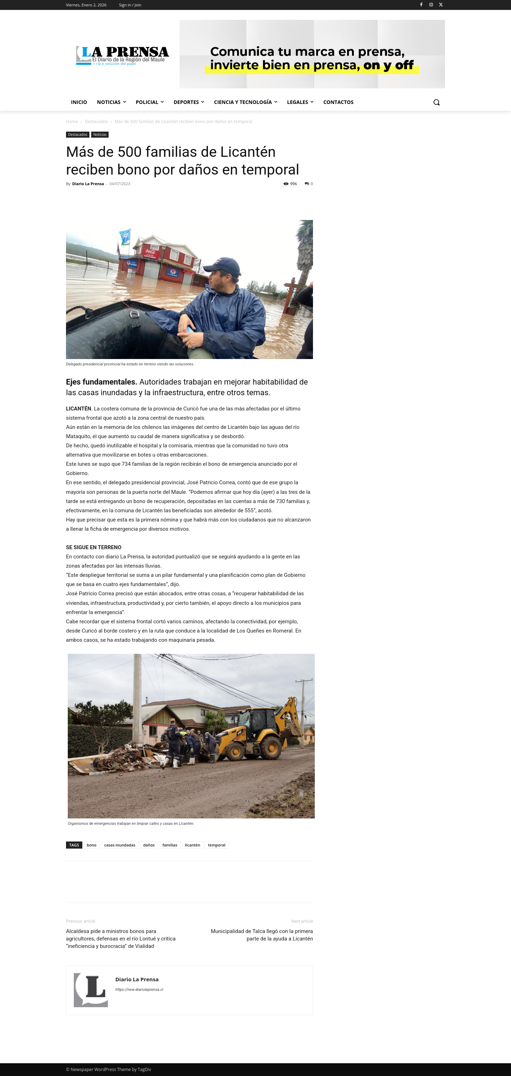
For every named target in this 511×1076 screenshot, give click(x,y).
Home (72, 121)
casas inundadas (120, 845)
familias (170, 845)
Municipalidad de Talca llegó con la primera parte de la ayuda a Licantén (262, 935)
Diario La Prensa (88, 183)
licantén (192, 845)
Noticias (99, 134)
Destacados (96, 121)
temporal (216, 845)
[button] (436, 102)
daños (148, 845)
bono (92, 845)
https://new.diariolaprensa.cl (139, 989)
